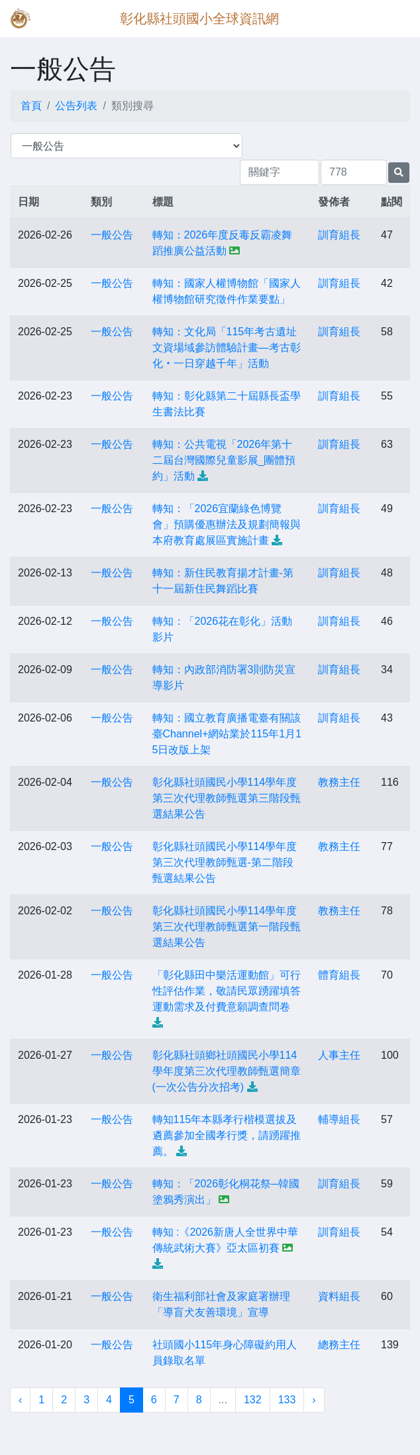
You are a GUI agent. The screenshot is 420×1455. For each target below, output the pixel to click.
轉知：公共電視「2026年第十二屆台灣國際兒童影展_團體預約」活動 (224, 460)
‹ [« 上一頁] (20, 1399)
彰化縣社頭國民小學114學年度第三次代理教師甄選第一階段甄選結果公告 (226, 926)
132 (253, 1399)
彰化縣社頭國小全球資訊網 (199, 18)
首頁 (31, 105)
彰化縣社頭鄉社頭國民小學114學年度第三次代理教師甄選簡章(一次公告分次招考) (226, 1071)
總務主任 (339, 1344)
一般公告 (112, 235)
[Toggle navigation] (390, 18)
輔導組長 (339, 1119)
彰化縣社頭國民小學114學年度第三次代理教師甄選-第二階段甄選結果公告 (224, 862)
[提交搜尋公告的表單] (398, 172)
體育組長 (339, 975)
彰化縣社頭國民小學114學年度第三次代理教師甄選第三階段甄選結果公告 (226, 798)
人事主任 (339, 1055)
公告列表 (76, 105)
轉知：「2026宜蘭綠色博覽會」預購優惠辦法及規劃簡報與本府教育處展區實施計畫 (226, 524)
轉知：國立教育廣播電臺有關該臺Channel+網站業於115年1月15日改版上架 (226, 733)
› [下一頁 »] (313, 1399)
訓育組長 (339, 235)
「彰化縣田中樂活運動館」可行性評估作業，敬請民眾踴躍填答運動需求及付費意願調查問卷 (226, 990)
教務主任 (339, 782)
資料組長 (339, 1296)
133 (287, 1399)
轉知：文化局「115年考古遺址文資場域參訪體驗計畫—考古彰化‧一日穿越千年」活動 (226, 347)
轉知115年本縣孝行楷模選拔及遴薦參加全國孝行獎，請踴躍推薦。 (226, 1135)
